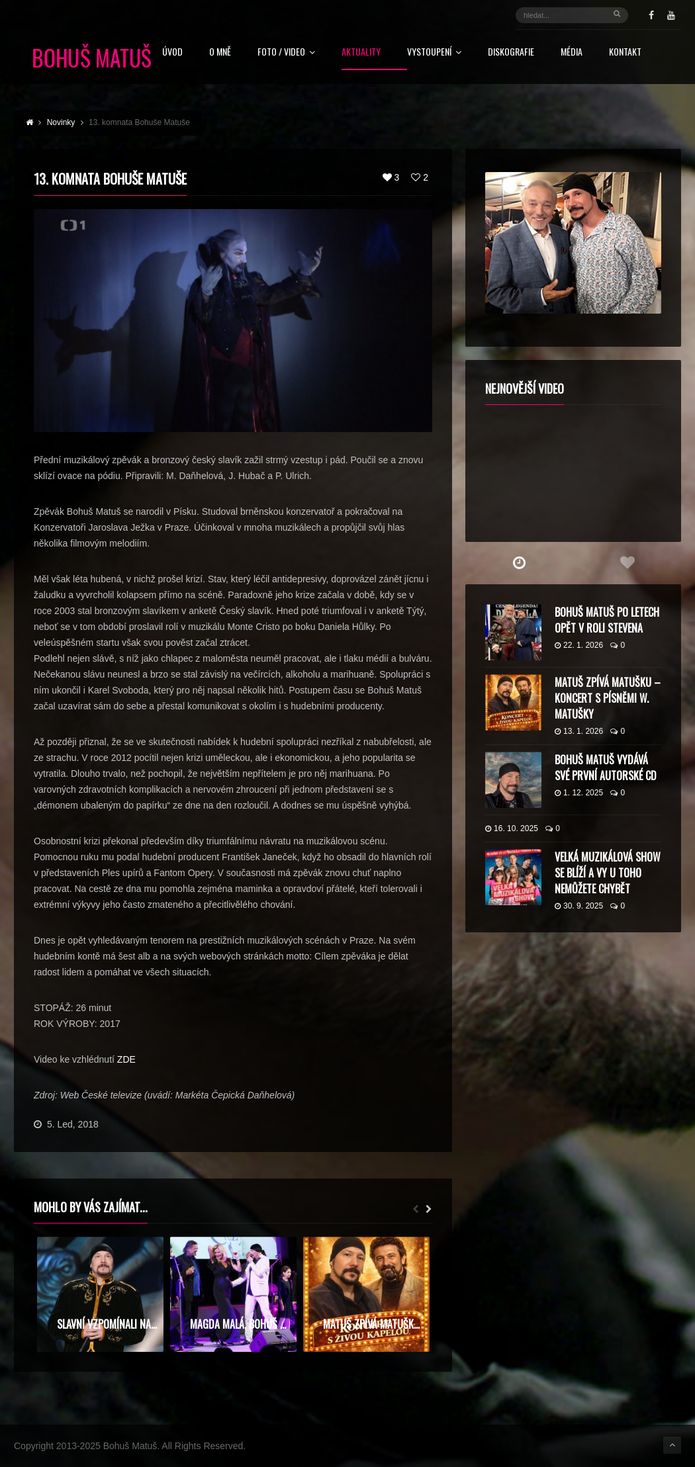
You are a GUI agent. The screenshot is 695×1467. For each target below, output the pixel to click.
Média (571, 52)
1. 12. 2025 (579, 792)
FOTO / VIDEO (286, 52)
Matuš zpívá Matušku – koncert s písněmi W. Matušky (608, 698)
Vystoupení (434, 52)
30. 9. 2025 (579, 906)
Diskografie (511, 52)
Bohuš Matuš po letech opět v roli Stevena (607, 620)
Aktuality (361, 52)
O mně (220, 52)
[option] (100, 1294)
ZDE (126, 1059)
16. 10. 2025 (511, 828)
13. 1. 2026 (579, 731)
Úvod (172, 52)
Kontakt (625, 52)
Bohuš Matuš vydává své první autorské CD (606, 767)
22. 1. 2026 (579, 645)
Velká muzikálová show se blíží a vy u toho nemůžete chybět (608, 873)
